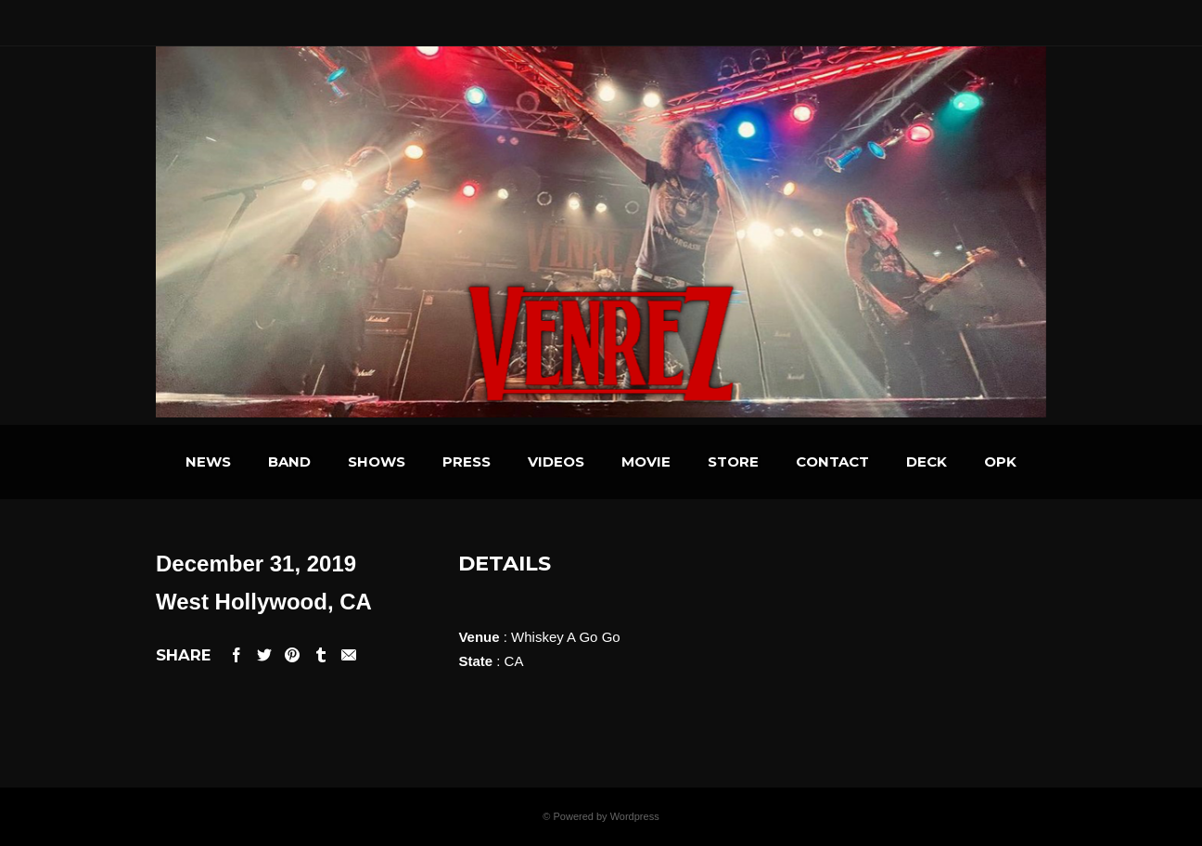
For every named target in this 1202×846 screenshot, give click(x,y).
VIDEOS (556, 461)
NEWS (208, 461)
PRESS (466, 461)
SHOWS (376, 461)
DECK (926, 461)
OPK (1000, 461)
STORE (733, 461)
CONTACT (832, 461)
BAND (289, 461)
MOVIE (646, 461)
